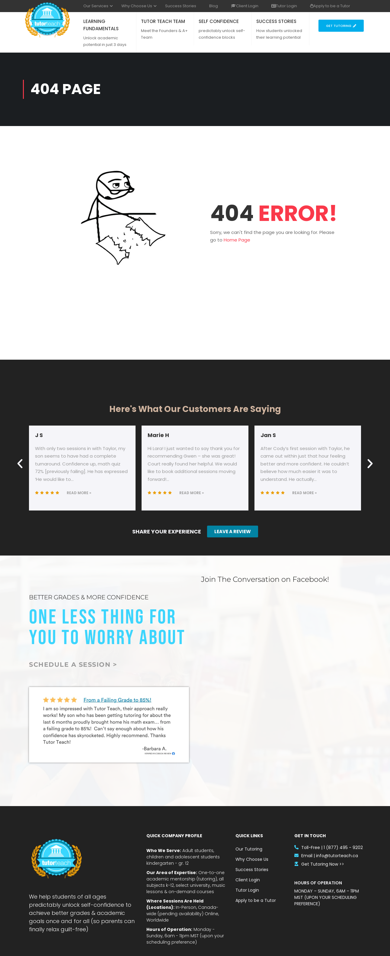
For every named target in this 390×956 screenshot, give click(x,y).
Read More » (79, 492)
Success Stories (180, 6)
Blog (213, 6)
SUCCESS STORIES (276, 21)
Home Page (237, 240)
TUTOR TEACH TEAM (163, 21)
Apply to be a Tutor (330, 6)
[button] (20, 464)
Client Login (244, 6)
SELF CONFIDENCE (219, 21)
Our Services (95, 6)
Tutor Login (284, 6)
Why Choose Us (136, 6)
